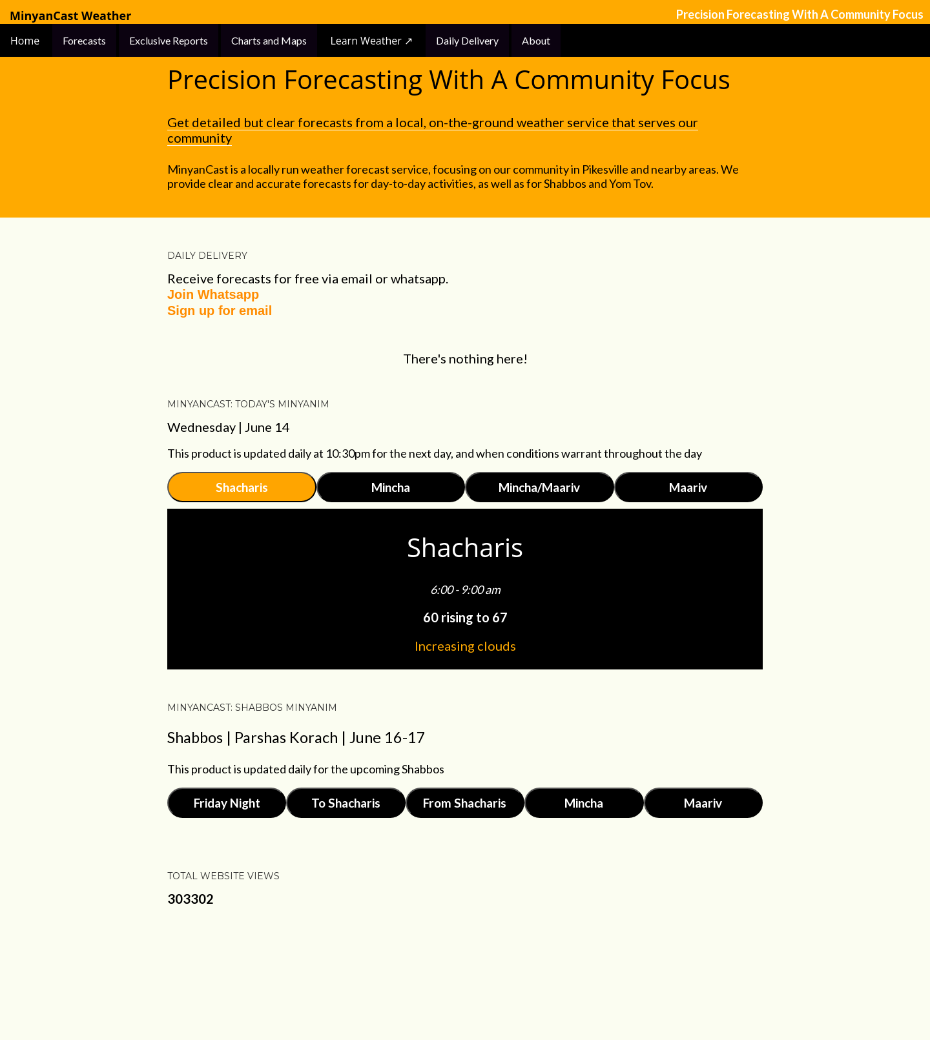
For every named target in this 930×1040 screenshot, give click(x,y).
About (536, 40)
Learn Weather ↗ (371, 41)
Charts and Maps (269, 40)
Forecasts (84, 40)
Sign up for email (219, 310)
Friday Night (227, 802)
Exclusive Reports (168, 40)
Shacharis (242, 487)
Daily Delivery (467, 40)
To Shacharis (345, 802)
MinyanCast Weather (70, 16)
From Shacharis (464, 802)
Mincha (390, 487)
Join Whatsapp (213, 294)
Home (26, 41)
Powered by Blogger (465, 978)
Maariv (688, 487)
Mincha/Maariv (539, 487)
